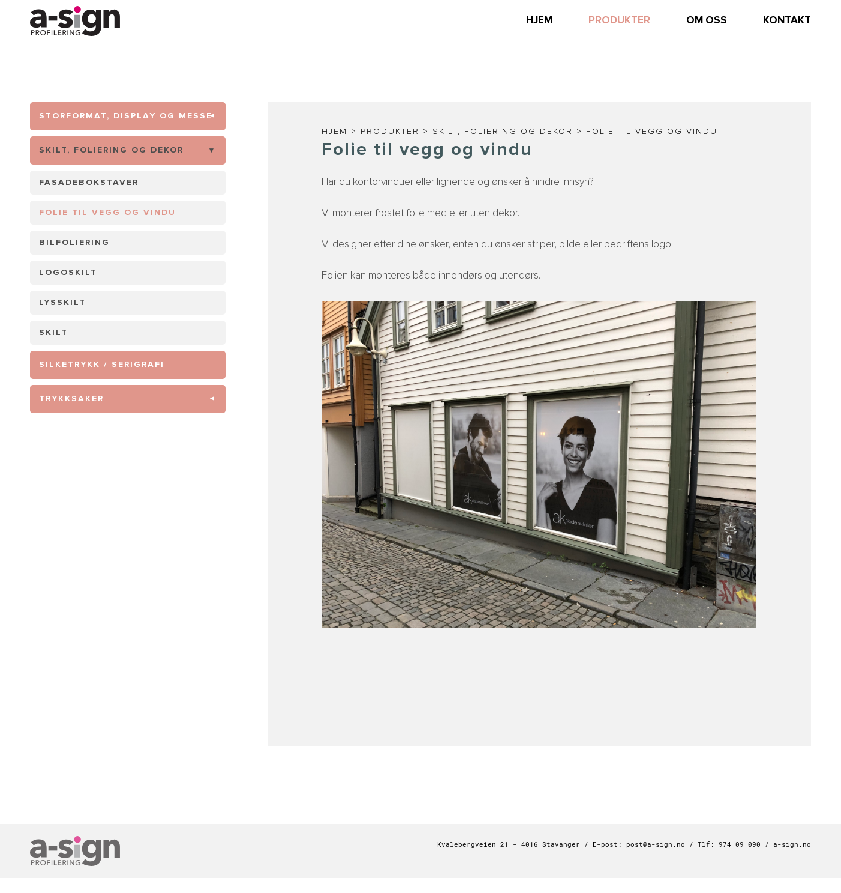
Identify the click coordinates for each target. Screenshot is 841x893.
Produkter (390, 131)
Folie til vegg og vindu (651, 131)
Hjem (334, 131)
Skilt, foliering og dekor (502, 131)
